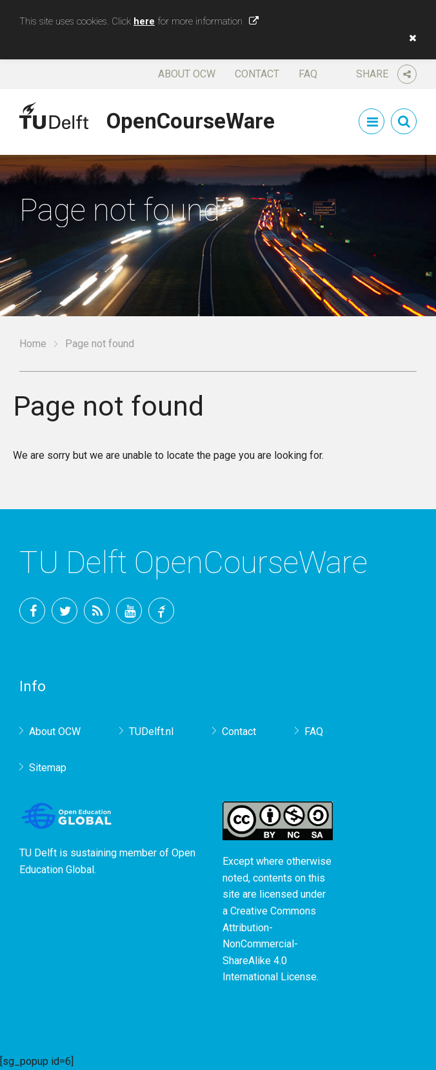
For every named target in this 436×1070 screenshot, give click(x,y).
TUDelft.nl (151, 731)
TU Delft (161, 610)
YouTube (129, 610)
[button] (409, 38)
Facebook (32, 610)
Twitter (64, 610)
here (144, 21)
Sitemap (47, 768)
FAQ (308, 74)
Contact (257, 74)
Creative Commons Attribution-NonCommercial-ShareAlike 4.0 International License (270, 944)
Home (32, 344)
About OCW (186, 74)
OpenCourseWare (190, 118)
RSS (97, 610)
